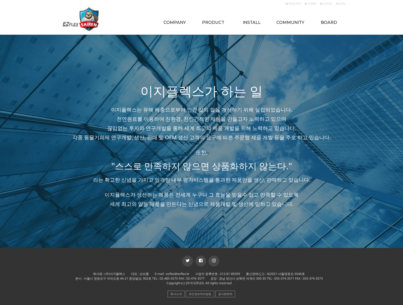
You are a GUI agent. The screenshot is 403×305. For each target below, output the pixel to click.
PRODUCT (213, 22)
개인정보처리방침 (200, 294)
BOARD (329, 22)
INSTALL (252, 22)
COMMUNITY (290, 22)
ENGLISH (293, 3)
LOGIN (326, 3)
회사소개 (176, 294)
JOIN (340, 3)
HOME (310, 3)
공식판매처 (225, 294)
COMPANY (174, 22)
